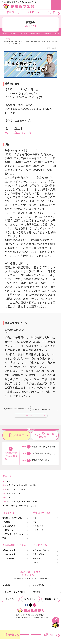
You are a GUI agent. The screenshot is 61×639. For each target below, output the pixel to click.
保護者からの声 (8, 559)
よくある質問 (8, 567)
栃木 (35, 494)
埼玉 (18, 494)
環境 (4, 547)
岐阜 (23, 498)
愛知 (9, 498)
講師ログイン (30, 608)
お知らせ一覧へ (30, 415)
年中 (35, 527)
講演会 (35, 571)
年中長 (10, 12)
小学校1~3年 (38, 535)
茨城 (30, 494)
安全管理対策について (42, 594)
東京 (9, 494)
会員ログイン (9, 608)
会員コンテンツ (51, 608)
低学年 (30, 12)
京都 (9, 502)
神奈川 (24, 494)
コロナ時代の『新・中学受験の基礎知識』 (40, 409)
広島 (9, 507)
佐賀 (18, 511)
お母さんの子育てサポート (44, 559)
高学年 (51, 12)
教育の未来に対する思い (12, 527)
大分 (13, 511)
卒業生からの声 (8, 563)
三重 (18, 498)
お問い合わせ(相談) (46, 444)
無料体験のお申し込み (33, 433)
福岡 (9, 511)
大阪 (13, 502)
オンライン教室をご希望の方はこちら (18, 515)
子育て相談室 (38, 563)
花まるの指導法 (8, 535)
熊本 (23, 511)
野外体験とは (8, 539)
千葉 (13, 494)
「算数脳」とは (8, 531)
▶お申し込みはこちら (18, 132)
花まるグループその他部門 (14, 601)
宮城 (9, 490)
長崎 (35, 511)
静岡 (13, 498)
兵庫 (18, 502)
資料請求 (18, 444)
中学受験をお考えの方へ (12, 543)
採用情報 (36, 601)
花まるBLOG (38, 567)
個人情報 (6, 594)
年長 (35, 531)
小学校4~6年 (38, 539)
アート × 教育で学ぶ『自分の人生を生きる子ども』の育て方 (16, 409)
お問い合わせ (51, 634)
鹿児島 (29, 511)
